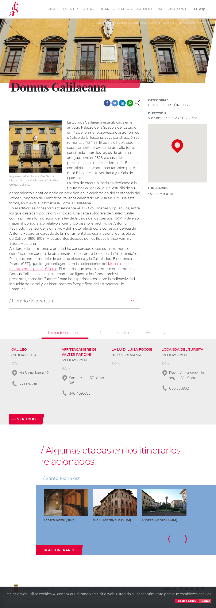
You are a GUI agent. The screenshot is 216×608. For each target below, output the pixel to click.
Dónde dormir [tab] (64, 332)
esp (203, 9)
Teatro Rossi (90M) (60, 520)
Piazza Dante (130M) (159, 520)
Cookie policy (186, 601)
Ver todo (26, 419)
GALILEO (19, 349)
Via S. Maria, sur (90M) (112, 520)
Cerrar (205, 601)
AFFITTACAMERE (75, 360)
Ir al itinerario (59, 550)
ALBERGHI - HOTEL (27, 355)
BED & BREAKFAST (127, 355)
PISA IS (53, 9)
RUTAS (88, 9)
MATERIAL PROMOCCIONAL (140, 9)
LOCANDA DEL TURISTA (182, 349)
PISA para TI (178, 9)
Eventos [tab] (155, 332)
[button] (137, 103)
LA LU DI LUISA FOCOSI (132, 349)
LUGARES (105, 9)
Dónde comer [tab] (113, 332)
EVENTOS (71, 9)
